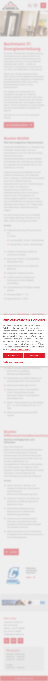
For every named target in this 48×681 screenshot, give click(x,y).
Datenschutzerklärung (20, 349)
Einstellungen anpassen (13, 362)
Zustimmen (13, 355)
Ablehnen (34, 355)
